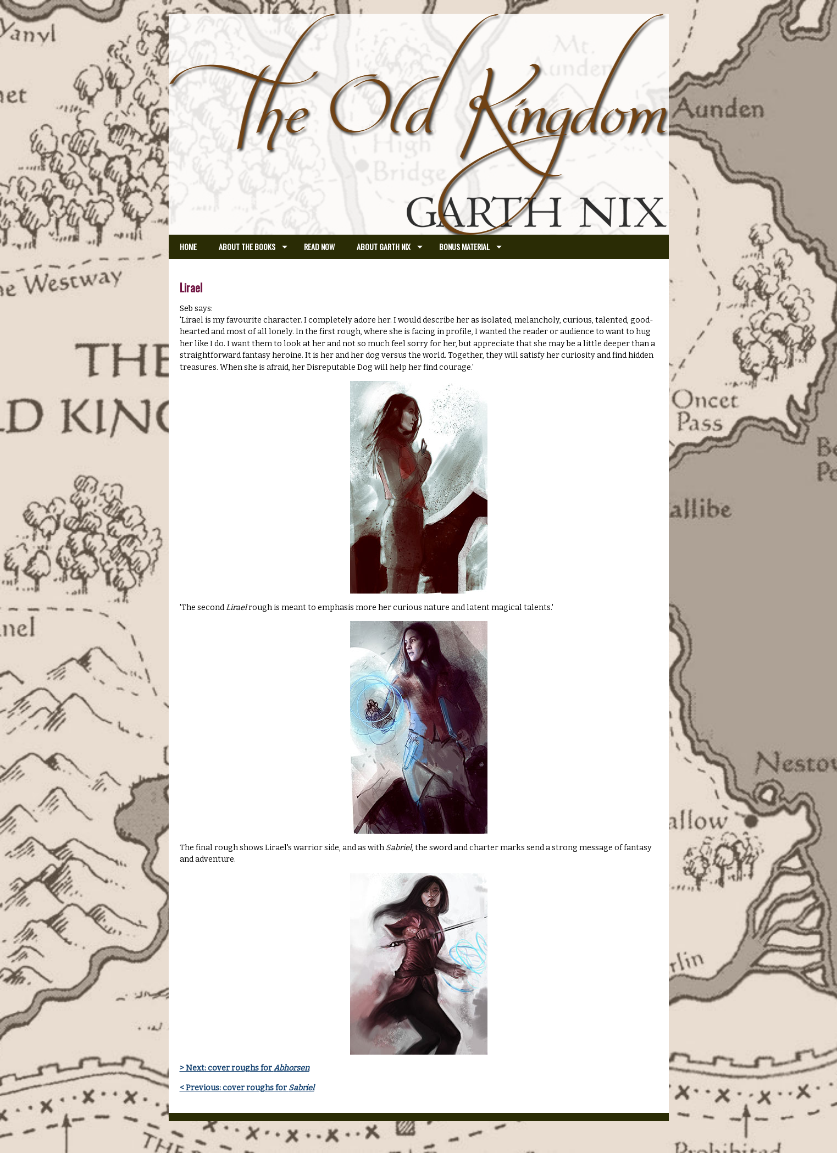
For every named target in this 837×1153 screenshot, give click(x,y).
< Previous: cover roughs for (247, 1088)
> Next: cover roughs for (244, 1068)
